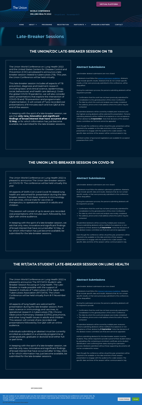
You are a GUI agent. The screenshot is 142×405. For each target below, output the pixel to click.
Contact (119, 24)
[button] (108, 4)
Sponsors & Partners (100, 24)
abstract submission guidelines (109, 78)
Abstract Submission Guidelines (110, 291)
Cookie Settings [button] (124, 399)
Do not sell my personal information (15, 402)
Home (21, 24)
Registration (63, 24)
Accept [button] (135, 399)
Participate (80, 24)
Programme (47, 24)
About (33, 24)
